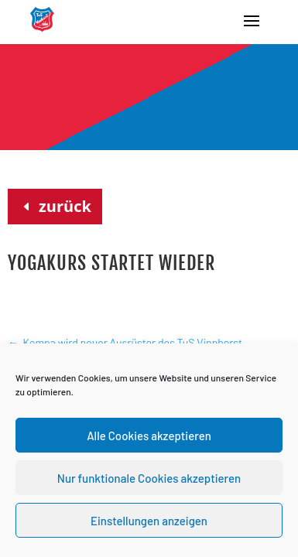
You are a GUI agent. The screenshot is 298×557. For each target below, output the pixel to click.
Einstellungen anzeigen (149, 521)
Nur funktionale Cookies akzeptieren (149, 478)
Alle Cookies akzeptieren (149, 436)
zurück (65, 206)
